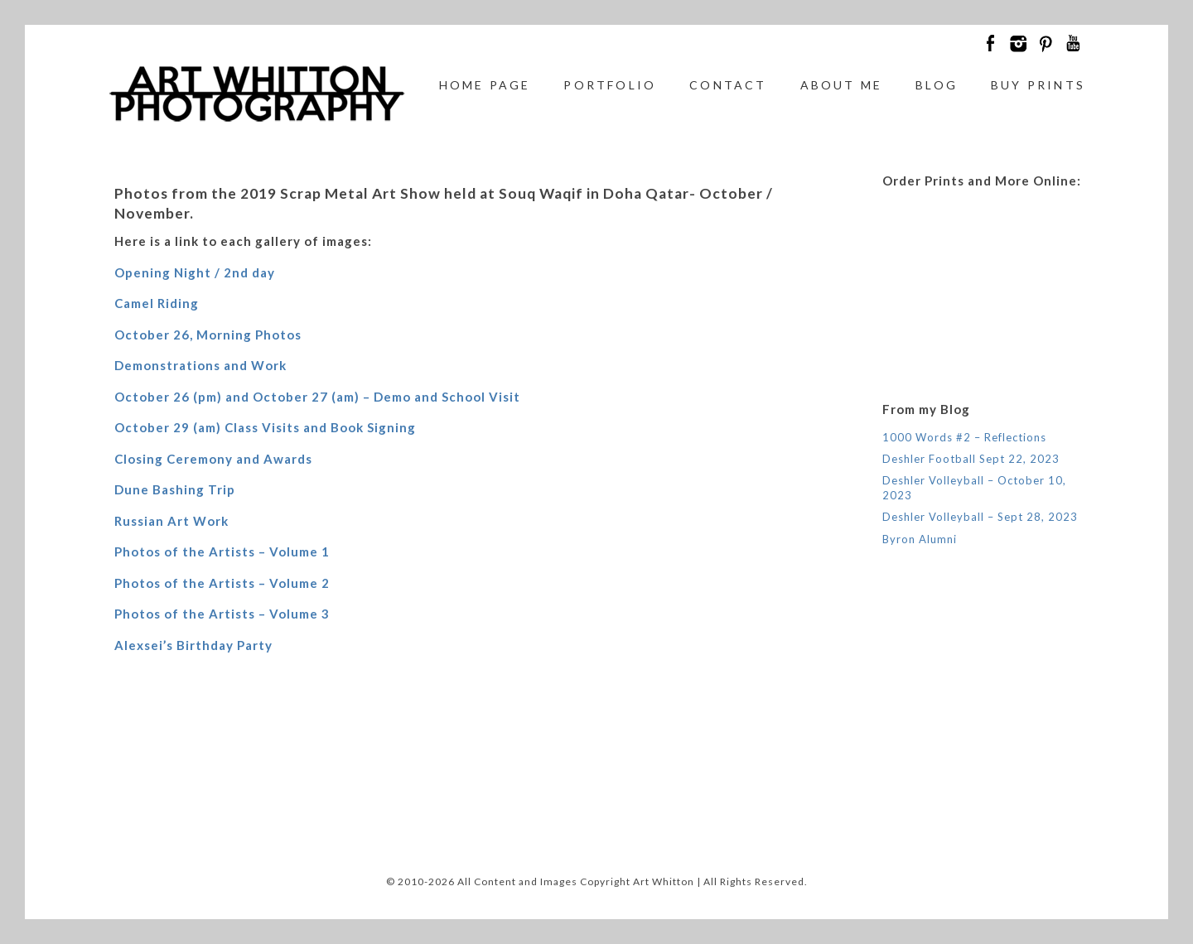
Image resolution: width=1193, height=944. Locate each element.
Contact (727, 85)
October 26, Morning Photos (208, 334)
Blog (936, 85)
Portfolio (609, 85)
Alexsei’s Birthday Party (193, 645)
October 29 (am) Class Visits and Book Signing (265, 427)
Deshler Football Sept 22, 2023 (971, 458)
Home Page (485, 85)
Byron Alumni (919, 539)
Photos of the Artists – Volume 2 (222, 583)
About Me (841, 85)
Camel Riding (156, 303)
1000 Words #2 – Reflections (964, 437)
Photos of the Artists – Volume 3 (222, 613)
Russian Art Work (171, 520)
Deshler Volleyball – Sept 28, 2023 (980, 516)
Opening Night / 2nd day (194, 272)
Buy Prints (1038, 85)
